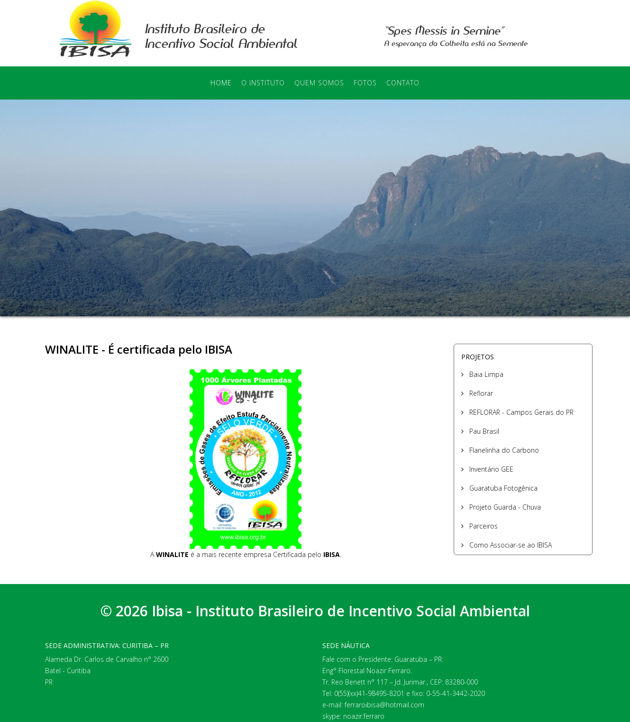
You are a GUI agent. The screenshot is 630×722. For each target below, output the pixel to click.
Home (221, 82)
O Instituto (263, 82)
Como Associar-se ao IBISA (509, 544)
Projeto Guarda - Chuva (504, 507)
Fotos (365, 82)
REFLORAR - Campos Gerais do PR (520, 412)
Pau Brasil (483, 431)
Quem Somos (319, 82)
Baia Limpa (485, 374)
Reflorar (480, 393)
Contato (403, 82)
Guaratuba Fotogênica (502, 488)
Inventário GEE (490, 469)
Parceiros (482, 525)
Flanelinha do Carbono (503, 450)
